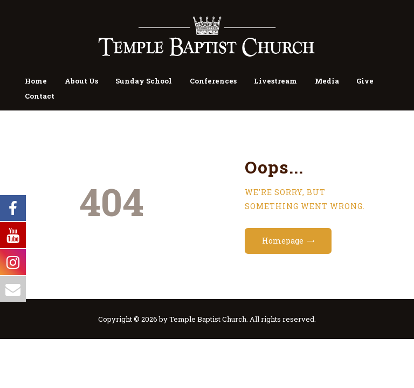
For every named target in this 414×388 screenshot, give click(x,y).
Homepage (282, 240)
